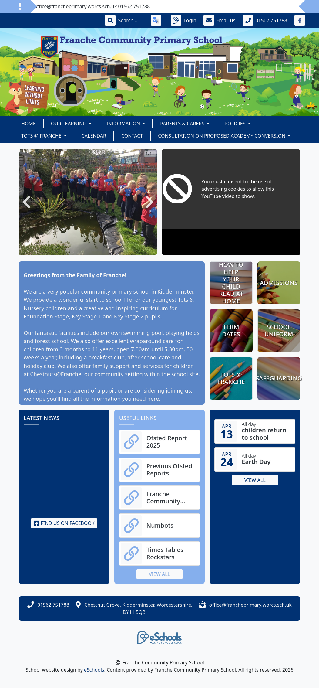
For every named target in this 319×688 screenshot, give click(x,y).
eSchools (94, 669)
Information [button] (123, 123)
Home (28, 123)
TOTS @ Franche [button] (42, 135)
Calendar (94, 135)
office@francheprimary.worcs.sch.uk (250, 604)
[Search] (131, 20)
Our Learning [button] (69, 123)
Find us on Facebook (64, 523)
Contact (132, 135)
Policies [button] (235, 123)
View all (159, 574)
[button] (26, 202)
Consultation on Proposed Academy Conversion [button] (222, 135)
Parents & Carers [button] (183, 123)
